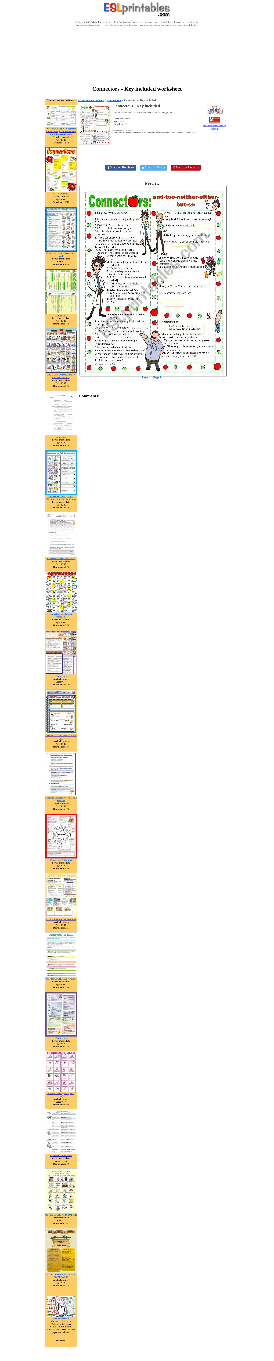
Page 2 (157, 377)
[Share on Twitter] (153, 168)
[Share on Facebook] (120, 168)
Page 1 (146, 377)
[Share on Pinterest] (186, 168)
